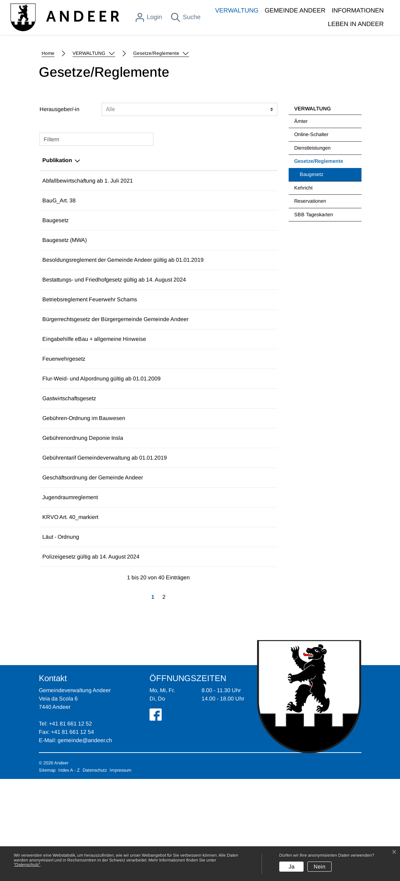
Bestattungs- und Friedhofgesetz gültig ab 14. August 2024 (114, 373)
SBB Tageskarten (313, 300)
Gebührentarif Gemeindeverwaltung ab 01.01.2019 (104, 551)
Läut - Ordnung (60, 639)
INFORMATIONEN (358, 10)
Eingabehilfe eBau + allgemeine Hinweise (94, 433)
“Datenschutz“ (27, 864)
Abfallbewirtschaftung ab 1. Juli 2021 (87, 266)
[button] (94, 139)
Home (48, 138)
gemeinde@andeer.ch (85, 842)
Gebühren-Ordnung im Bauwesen (83, 512)
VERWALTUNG (236, 10)
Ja (292, 867)
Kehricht (303, 273)
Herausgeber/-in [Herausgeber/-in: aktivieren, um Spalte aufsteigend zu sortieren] (215, 246)
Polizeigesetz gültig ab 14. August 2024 (90, 659)
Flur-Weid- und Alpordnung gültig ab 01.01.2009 (101, 472)
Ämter (301, 206)
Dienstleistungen (312, 233)
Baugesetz (311, 259)
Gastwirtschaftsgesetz (69, 492)
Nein (319, 867)
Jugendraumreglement (70, 591)
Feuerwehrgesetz (63, 452)
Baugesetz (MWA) (64, 325)
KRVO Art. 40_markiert (70, 619)
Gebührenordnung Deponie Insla (82, 532)
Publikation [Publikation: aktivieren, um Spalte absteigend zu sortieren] (57, 246)
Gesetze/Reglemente (318, 249)
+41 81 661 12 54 (72, 834)
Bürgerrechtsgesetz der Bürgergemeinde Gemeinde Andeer (115, 413)
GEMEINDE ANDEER (295, 10)
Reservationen (310, 286)
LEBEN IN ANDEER (356, 23)
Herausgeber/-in (59, 195)
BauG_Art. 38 (59, 286)
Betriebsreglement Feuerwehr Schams (89, 393)
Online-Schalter (311, 220)
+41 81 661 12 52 (70, 826)
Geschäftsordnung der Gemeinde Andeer (92, 571)
